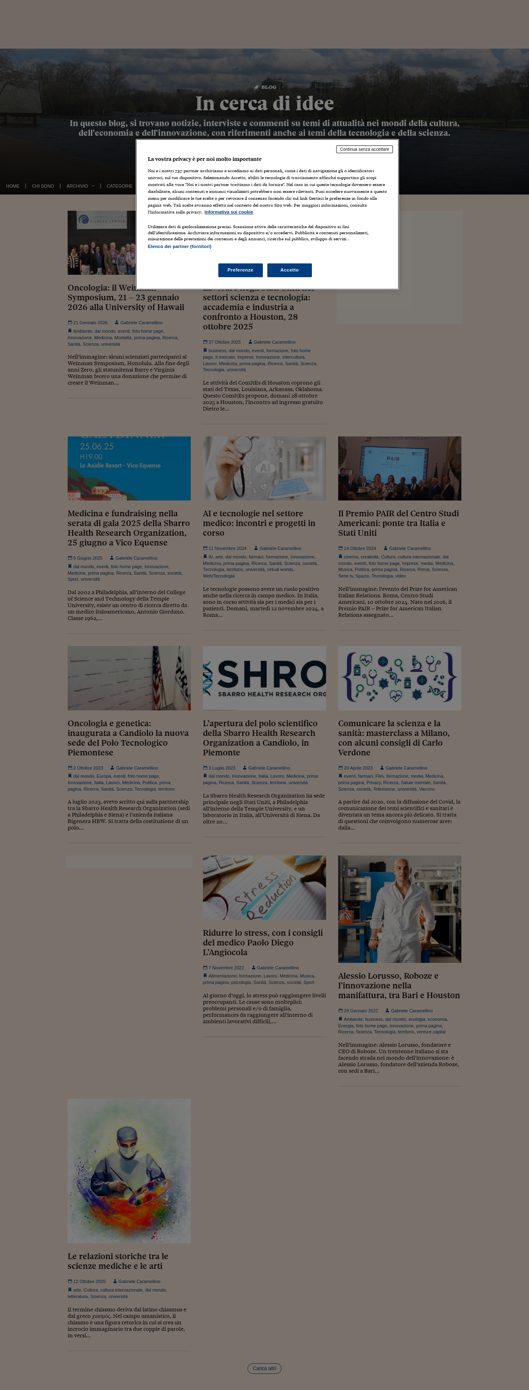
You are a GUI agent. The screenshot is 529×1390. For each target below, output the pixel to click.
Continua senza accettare (364, 149)
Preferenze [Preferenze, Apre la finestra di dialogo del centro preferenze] (241, 269)
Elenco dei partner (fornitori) (179, 246)
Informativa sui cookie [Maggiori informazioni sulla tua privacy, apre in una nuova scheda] (229, 212)
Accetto (289, 269)
